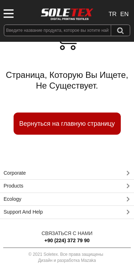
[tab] (67, 173)
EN (124, 14)
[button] (67, 173)
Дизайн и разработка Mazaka (67, 260)
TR (113, 14)
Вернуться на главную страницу (67, 123)
